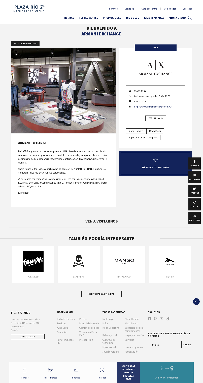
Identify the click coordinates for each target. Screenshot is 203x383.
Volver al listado (27, 43)
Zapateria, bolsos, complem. (143, 137)
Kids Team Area (154, 17)
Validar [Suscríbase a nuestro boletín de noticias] (187, 344)
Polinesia (33, 276)
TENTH (170, 276)
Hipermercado (109, 347)
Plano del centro (149, 8)
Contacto (187, 8)
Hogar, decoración (134, 335)
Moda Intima (131, 323)
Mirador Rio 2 (86, 339)
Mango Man (124, 276)
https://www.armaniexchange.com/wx (153, 106)
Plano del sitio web (89, 323)
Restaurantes (88, 17)
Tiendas (68, 17)
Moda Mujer (155, 131)
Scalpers (79, 276)
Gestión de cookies (89, 327)
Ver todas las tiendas (101, 293)
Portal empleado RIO (65, 341)
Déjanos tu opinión (155, 163)
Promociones (112, 17)
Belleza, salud (109, 335)
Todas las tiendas (66, 319)
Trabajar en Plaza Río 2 (88, 334)
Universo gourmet (134, 347)
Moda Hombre (136, 131)
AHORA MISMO (177, 17)
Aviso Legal (62, 327)
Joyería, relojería (110, 351)
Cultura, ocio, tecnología (109, 341)
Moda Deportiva (110, 327)
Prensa (83, 319)
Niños (105, 323)
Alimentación (131, 351)
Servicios (129, 8)
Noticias (76, 372)
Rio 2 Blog (132, 17)
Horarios (113, 8)
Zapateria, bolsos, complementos (134, 329)
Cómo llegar (170, 8)
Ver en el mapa (156, 118)
